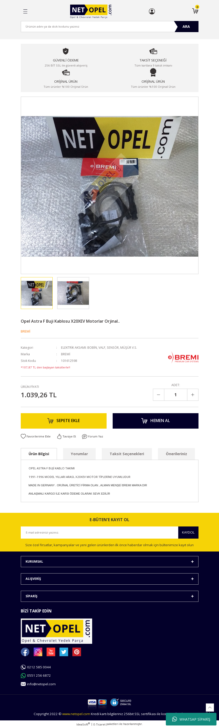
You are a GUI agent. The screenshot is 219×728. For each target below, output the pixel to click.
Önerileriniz (176, 454)
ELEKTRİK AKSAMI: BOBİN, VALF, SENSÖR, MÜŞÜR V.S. (100, 347)
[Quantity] (175, 395)
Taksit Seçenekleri (127, 454)
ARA (186, 26)
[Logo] (90, 11)
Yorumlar (79, 454)
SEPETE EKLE (63, 421)
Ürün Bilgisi (39, 454)
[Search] (109, 26)
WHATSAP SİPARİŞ (191, 719)
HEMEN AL (155, 421)
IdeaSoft (83, 724)
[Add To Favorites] (36, 436)
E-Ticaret (99, 724)
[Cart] (195, 11)
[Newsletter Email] (109, 533)
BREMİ (25, 331)
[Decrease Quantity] (158, 395)
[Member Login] (152, 11)
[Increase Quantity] (192, 395)
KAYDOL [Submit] (188, 533)
